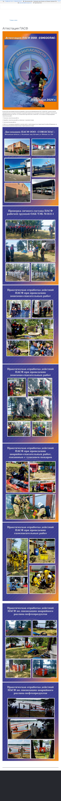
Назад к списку (13, 20)
